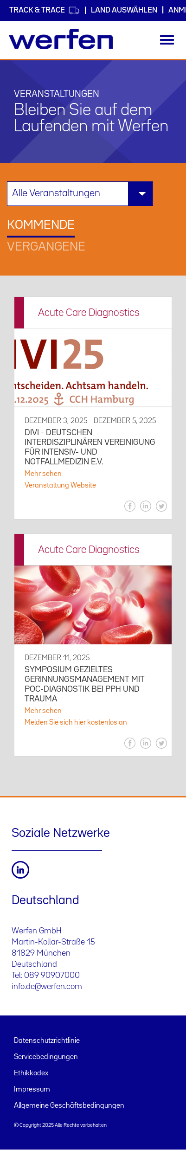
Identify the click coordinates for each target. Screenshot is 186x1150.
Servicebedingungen (46, 1057)
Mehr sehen (43, 474)
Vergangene (46, 247)
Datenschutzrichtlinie (47, 1041)
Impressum (32, 1089)
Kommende (41, 225)
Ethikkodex (31, 1073)
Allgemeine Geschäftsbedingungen (69, 1106)
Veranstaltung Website (60, 485)
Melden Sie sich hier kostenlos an (76, 723)
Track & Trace (44, 10)
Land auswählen (124, 10)
